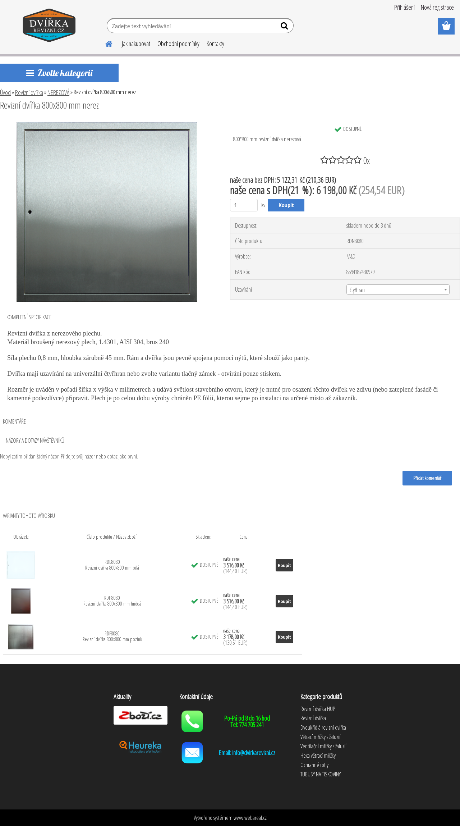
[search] (285, 27)
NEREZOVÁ (58, 92)
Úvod (5, 92)
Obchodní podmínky (178, 43)
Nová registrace (437, 7)
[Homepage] (104, 43)
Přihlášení (404, 7)
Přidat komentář (427, 478)
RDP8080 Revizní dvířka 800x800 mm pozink (112, 636)
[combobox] (398, 289)
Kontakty (215, 43)
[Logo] (49, 27)
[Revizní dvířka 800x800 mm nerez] (107, 125)
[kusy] (244, 205)
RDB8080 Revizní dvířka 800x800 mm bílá (112, 564)
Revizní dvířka (29, 92)
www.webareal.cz (250, 818)
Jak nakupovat (136, 43)
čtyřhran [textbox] (357, 290)
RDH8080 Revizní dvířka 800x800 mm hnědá (112, 600)
